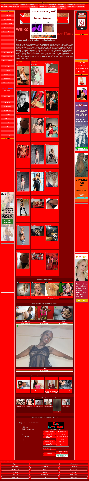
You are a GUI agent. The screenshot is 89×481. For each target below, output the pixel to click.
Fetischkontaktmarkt (7, 52)
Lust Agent (7, 70)
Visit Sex (44, 472)
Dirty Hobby (15, 472)
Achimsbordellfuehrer (62, 431)
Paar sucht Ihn (81, 4)
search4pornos (81, 65)
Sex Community (7, 131)
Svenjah (48, 33)
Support (15, 464)
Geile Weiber (7, 90)
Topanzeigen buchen (7, 15)
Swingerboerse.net (49, 431)
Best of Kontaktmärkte (7, 60)
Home (5, 4)
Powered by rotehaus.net (62, 444)
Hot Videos (73, 466)
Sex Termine (7, 102)
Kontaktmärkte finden (7, 56)
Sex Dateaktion (43, 6)
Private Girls (73, 469)
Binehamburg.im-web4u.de (49, 433)
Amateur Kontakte (7, 23)
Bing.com (62, 453)
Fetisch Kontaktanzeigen (82, 68)
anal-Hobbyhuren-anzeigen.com (49, 443)
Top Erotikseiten (7, 106)
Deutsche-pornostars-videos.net (62, 433)
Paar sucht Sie (71, 4)
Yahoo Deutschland (62, 451)
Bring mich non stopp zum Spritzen (52, 290)
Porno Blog (7, 122)
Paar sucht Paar (5, 6)
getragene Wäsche (7, 48)
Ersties (74, 472)
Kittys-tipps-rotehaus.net (62, 436)
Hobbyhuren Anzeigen (7, 31)
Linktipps (7, 114)
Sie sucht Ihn (43, 4)
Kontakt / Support (62, 7)
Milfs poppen (74, 464)
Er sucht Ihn (24, 4)
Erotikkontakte (81, 62)
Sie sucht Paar (62, 4)
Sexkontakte (7, 66)
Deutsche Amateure (7, 82)
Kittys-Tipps (7, 96)
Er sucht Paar (33, 4)
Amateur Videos (7, 78)
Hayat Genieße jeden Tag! (65, 384)
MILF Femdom (81, 71)
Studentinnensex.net (49, 441)
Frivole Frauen (15, 469)
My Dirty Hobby (7, 74)
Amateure (15, 475)
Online (37, 27)
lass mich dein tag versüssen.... (23, 290)
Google (49, 449)
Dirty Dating (15, 466)
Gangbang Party (14, 6)
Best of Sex (7, 118)
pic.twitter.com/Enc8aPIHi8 (24, 431)
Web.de (49, 455)
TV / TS (24, 6)
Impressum (71, 6)
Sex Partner (73, 475)
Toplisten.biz (62, 441)
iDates (44, 477)
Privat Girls (15, 477)
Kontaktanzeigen (7, 35)
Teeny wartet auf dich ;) (66, 290)
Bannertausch (7, 110)
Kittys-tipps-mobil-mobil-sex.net (62, 438)
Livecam (44, 469)
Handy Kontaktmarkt (7, 40)
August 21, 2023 (24, 439)
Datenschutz (80, 6)
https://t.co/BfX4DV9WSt (24, 429)
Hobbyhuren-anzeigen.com (49, 437)
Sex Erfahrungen (7, 126)
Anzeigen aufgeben (52, 7)
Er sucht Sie (14, 4)
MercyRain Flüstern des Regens (23, 384)
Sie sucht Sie (52, 4)
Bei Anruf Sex (44, 466)
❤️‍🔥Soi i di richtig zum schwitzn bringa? (38, 290)
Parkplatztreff (7, 19)
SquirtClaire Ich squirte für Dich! (37, 384)
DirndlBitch (37, 33)
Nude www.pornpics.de (7, 135)
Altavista (49, 453)
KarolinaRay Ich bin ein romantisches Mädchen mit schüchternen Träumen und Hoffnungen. (51, 385)
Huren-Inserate (7, 27)
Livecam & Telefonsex (34, 7)
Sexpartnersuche (62, 443)
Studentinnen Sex (7, 44)
